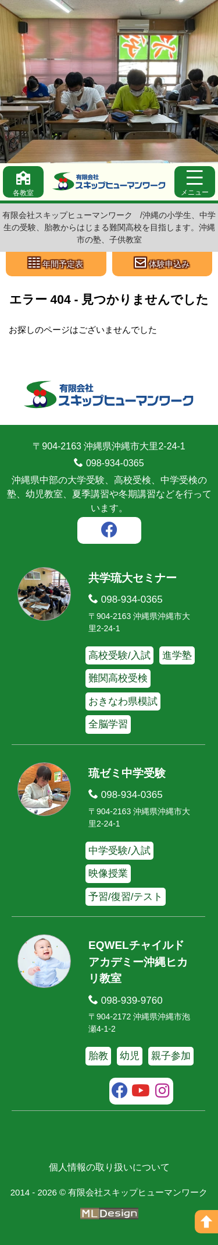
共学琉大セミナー (132, 578)
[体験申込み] (162, 264)
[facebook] (109, 531)
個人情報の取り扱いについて (109, 1167)
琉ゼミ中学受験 (127, 773)
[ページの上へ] (206, 1221)
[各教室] (23, 182)
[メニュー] (194, 182)
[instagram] (162, 1092)
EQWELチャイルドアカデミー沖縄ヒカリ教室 (138, 961)
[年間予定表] (56, 264)
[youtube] (141, 1092)
